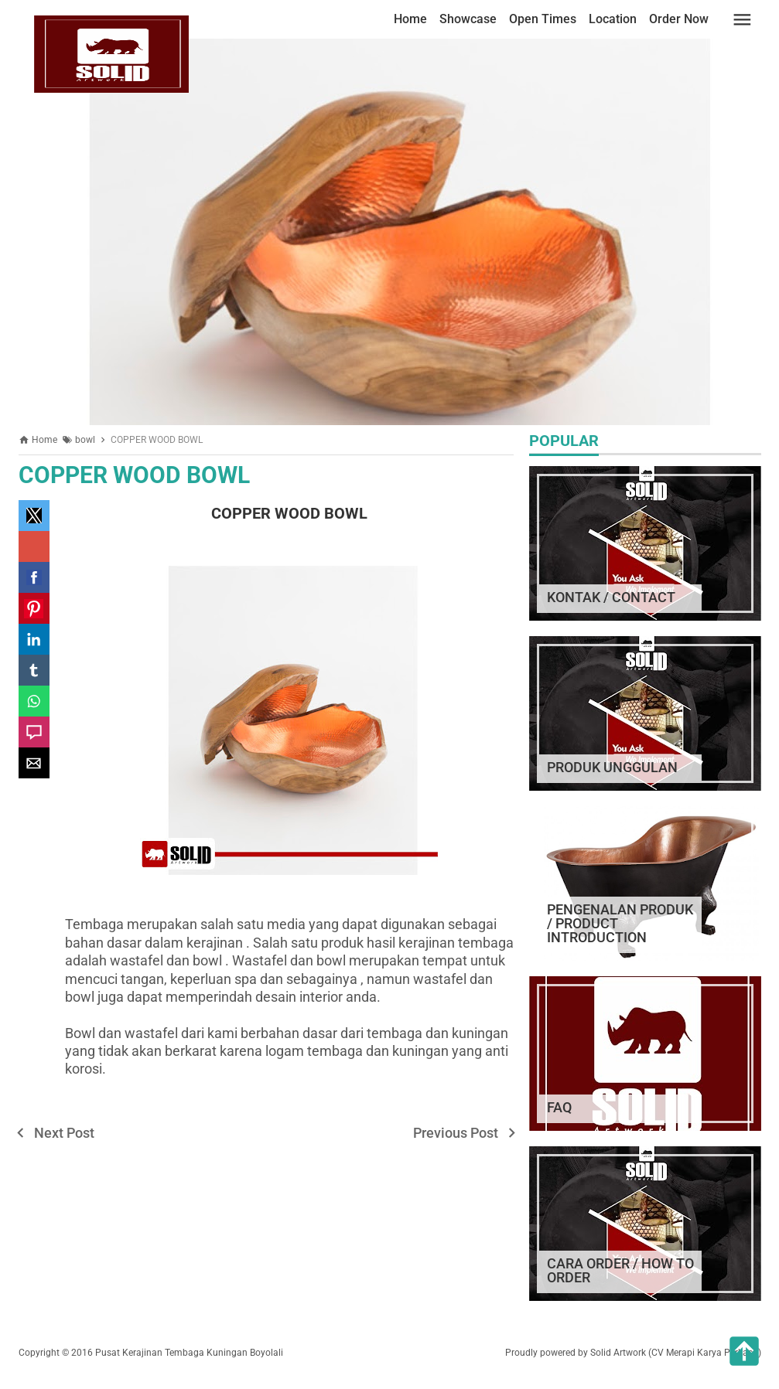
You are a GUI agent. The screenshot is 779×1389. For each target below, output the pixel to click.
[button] (34, 515)
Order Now (679, 19)
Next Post (64, 1133)
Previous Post (455, 1133)
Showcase (468, 19)
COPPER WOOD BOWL (134, 475)
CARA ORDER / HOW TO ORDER (620, 1270)
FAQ (559, 1107)
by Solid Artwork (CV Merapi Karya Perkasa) (669, 1352)
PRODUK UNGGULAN (612, 767)
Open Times (542, 19)
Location (613, 19)
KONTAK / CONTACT (611, 597)
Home (410, 19)
